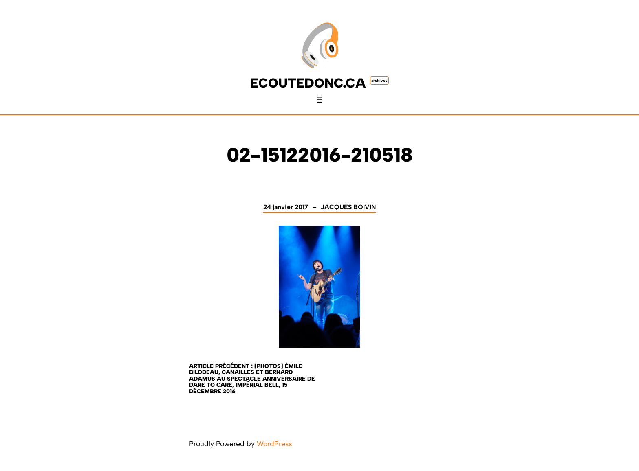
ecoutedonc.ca (308, 83)
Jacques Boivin (348, 207)
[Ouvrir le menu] (319, 100)
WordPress (274, 443)
